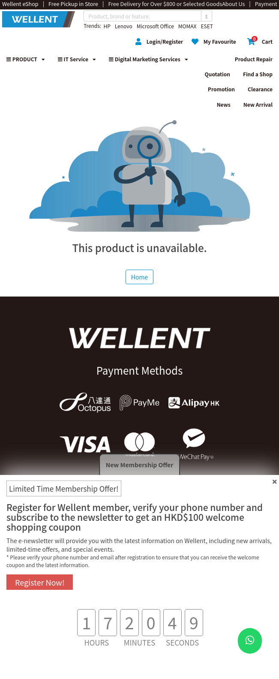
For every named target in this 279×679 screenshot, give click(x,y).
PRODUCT (25, 59)
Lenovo (123, 26)
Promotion (221, 89)
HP (106, 26)
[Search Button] (206, 15)
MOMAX (187, 26)
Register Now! (39, 582)
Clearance (260, 89)
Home (139, 277)
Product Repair (254, 59)
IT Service (77, 59)
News (224, 104)
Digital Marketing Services (148, 59)
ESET (207, 26)
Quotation (217, 74)
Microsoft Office (155, 26)
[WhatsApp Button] (250, 641)
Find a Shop (258, 74)
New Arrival (258, 104)
